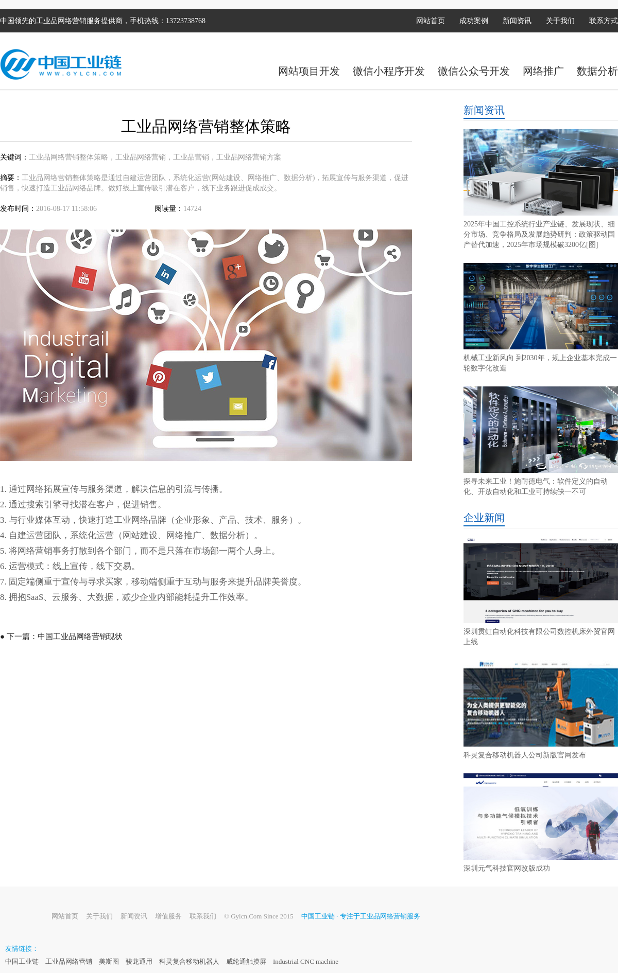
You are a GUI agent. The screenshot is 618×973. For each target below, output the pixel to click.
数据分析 (597, 71)
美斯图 (109, 961)
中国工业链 (22, 961)
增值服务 (168, 916)
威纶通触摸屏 (246, 961)
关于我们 (560, 21)
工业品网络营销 (68, 961)
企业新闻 (484, 517)
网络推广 (543, 71)
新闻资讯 (517, 21)
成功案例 (473, 21)
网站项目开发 (309, 71)
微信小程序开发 (389, 71)
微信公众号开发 (474, 71)
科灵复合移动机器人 (189, 961)
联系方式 (603, 21)
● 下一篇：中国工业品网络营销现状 (61, 636)
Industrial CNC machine (305, 961)
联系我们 (203, 916)
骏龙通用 (139, 961)
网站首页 (430, 21)
